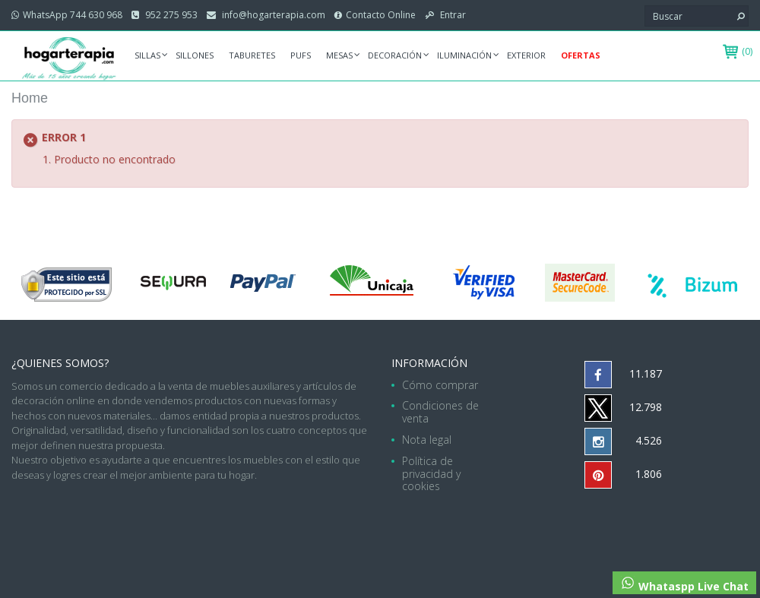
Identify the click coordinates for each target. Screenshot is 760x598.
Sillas (147, 55)
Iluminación (464, 55)
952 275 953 (170, 14)
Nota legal (426, 439)
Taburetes (252, 55)
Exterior (526, 55)
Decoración (395, 55)
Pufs (300, 55)
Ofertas (580, 55)
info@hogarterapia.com (272, 14)
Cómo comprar (440, 385)
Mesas (339, 55)
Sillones (195, 55)
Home (29, 98)
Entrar (452, 14)
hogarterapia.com (286, 520)
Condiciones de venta (440, 412)
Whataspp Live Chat (684, 584)
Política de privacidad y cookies (431, 474)
